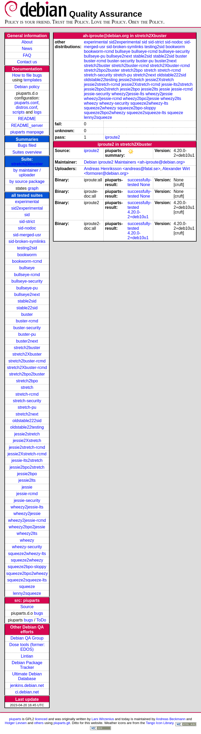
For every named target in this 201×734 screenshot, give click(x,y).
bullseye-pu (27, 288)
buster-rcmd (27, 321)
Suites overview (27, 152)
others (39, 723)
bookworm (27, 255)
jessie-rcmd (27, 493)
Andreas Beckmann (170, 719)
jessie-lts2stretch (27, 460)
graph (33, 188)
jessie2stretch (27, 434)
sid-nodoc (27, 228)
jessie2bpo (27, 474)
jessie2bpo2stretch (27, 467)
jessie (27, 487)
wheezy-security (27, 547)
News (27, 48)
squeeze (27, 586)
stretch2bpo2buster (27, 374)
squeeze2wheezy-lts (27, 553)
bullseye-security (27, 281)
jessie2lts (27, 480)
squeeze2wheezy (27, 560)
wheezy (27, 540)
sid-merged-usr (27, 235)
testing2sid (27, 248)
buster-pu (27, 334)
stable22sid (27, 308)
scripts (19, 112)
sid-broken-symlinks (27, 241)
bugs (38, 613)
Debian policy (26, 87)
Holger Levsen (16, 723)
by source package (26, 181)
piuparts (15, 719)
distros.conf (26, 107)
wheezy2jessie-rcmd (27, 520)
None (145, 184)
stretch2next (27, 414)
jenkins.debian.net (27, 685)
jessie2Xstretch (27, 440)
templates (32, 80)
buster (27, 314)
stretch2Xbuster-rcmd (27, 367)
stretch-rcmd (27, 394)
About (27, 42)
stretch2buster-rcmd (26, 361)
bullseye (27, 268)
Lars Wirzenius (103, 719)
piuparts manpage (27, 132)
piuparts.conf (26, 102)
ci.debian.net (27, 692)
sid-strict (27, 221)
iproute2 (112, 137)
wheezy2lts (27, 533)
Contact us (27, 62)
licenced (41, 719)
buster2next (27, 341)
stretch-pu (27, 407)
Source (27, 606)
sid (26, 214)
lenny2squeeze (27, 593)
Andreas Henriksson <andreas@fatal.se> (122, 168)
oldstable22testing (27, 427)
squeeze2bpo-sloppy (27, 566)
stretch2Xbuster (27, 164)
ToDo (41, 620)
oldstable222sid (27, 420)
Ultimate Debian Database (27, 676)
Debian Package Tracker (27, 665)
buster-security (27, 328)
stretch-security (27, 401)
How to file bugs (27, 75)
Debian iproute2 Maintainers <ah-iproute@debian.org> (134, 162)
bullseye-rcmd (27, 274)
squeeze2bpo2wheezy (27, 573)
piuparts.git (62, 723)
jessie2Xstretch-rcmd (27, 454)
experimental (27, 201)
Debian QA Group (26, 638)
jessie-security (27, 500)
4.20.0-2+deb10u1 (138, 214)
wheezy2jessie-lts (27, 507)
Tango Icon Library (160, 723)
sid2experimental (27, 208)
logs (38, 112)
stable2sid (26, 301)
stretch (27, 387)
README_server (27, 125)
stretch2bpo (27, 381)
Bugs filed (27, 145)
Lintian (27, 656)
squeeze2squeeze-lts (27, 580)
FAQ (27, 55)
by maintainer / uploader (27, 172)
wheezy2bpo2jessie (27, 527)
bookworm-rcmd (27, 261)
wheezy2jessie (26, 513)
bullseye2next (27, 294)
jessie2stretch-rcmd (27, 447)
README (27, 118)
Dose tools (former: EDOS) (27, 647)
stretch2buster (27, 347)
